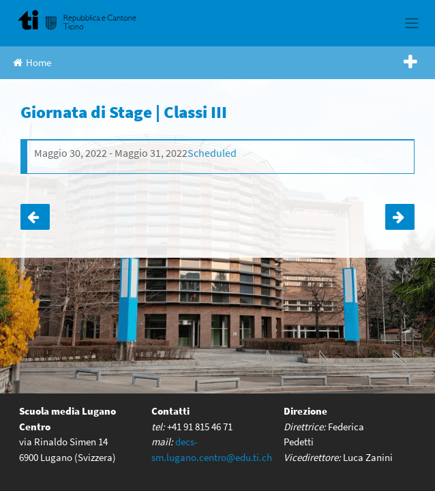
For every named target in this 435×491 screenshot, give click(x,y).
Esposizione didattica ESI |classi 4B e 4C (400, 217)
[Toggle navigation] (411, 23)
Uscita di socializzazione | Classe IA (35, 217)
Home (32, 62)
